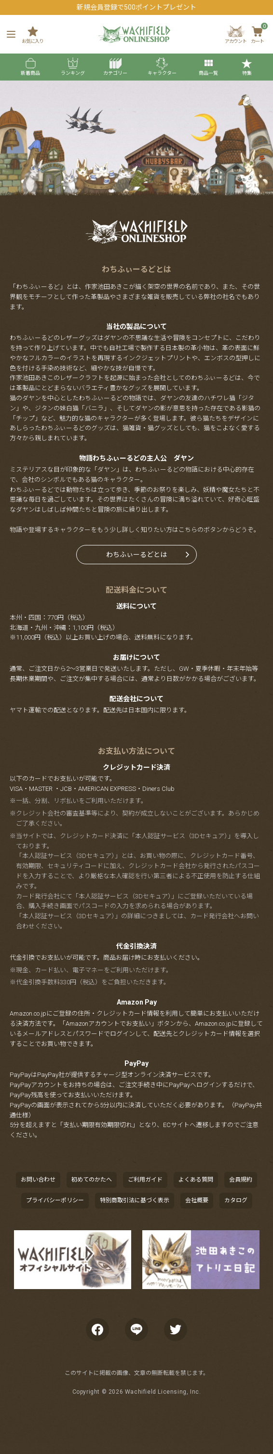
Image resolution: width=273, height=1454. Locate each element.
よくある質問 (195, 1179)
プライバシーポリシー (55, 1200)
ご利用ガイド (145, 1179)
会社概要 (196, 1200)
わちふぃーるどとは (136, 554)
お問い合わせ (38, 1179)
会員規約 (240, 1179)
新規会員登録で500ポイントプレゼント (136, 7)
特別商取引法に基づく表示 (134, 1200)
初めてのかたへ (91, 1179)
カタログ (235, 1200)
